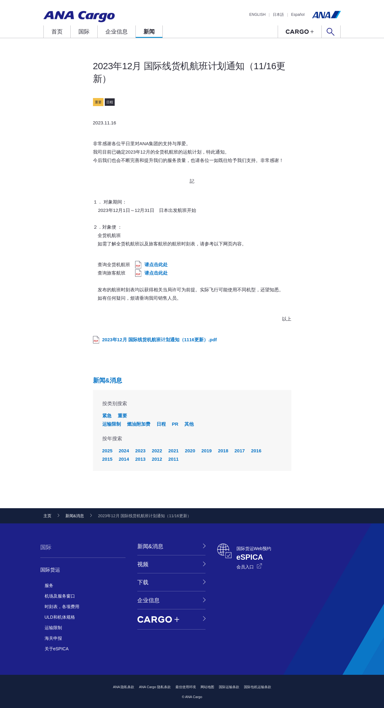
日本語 (278, 14)
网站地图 (207, 687)
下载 (142, 582)
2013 (140, 459)
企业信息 (116, 32)
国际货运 (50, 569)
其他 (189, 424)
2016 (256, 450)
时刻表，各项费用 (62, 606)
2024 (124, 450)
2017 (240, 450)
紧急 (107, 415)
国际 (84, 32)
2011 (173, 459)
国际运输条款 (229, 687)
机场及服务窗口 (60, 596)
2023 (140, 450)
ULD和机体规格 (60, 617)
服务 (49, 585)
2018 (223, 450)
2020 (190, 450)
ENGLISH (257, 14)
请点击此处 (156, 264)
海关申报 (53, 638)
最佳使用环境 (185, 687)
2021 (173, 450)
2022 (157, 450)
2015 (107, 459)
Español (297, 14)
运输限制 (111, 424)
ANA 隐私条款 (123, 687)
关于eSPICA (57, 649)
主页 (47, 515)
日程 (161, 424)
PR (175, 424)
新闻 (149, 32)
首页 (57, 32)
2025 (107, 450)
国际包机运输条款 (257, 687)
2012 (157, 459)
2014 (124, 459)
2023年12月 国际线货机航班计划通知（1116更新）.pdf (159, 339)
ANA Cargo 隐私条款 (154, 687)
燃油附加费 (138, 424)
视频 (142, 564)
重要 (122, 415)
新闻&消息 (107, 380)
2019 (206, 450)
